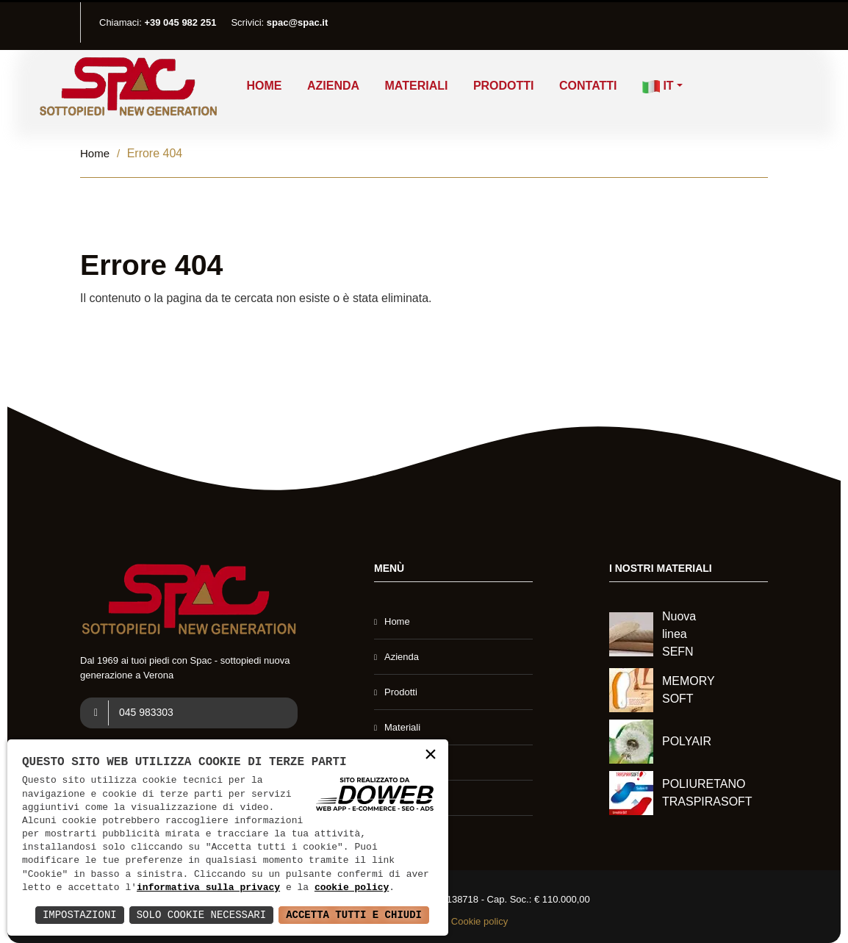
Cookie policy (479, 921)
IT (658, 86)
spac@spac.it (297, 22)
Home (264, 85)
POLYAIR (686, 741)
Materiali (416, 85)
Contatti (588, 85)
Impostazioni (80, 915)
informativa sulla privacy (208, 887)
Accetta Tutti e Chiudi (354, 915)
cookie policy (352, 887)
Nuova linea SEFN (679, 634)
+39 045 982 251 (180, 22)
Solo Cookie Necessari (201, 915)
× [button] (430, 756)
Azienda (333, 85)
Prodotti (503, 85)
